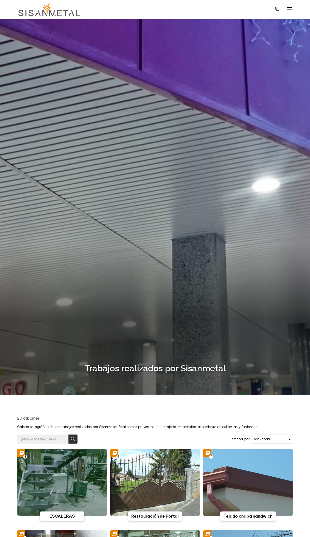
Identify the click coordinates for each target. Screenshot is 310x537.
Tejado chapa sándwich (248, 516)
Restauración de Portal (155, 516)
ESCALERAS (62, 516)
